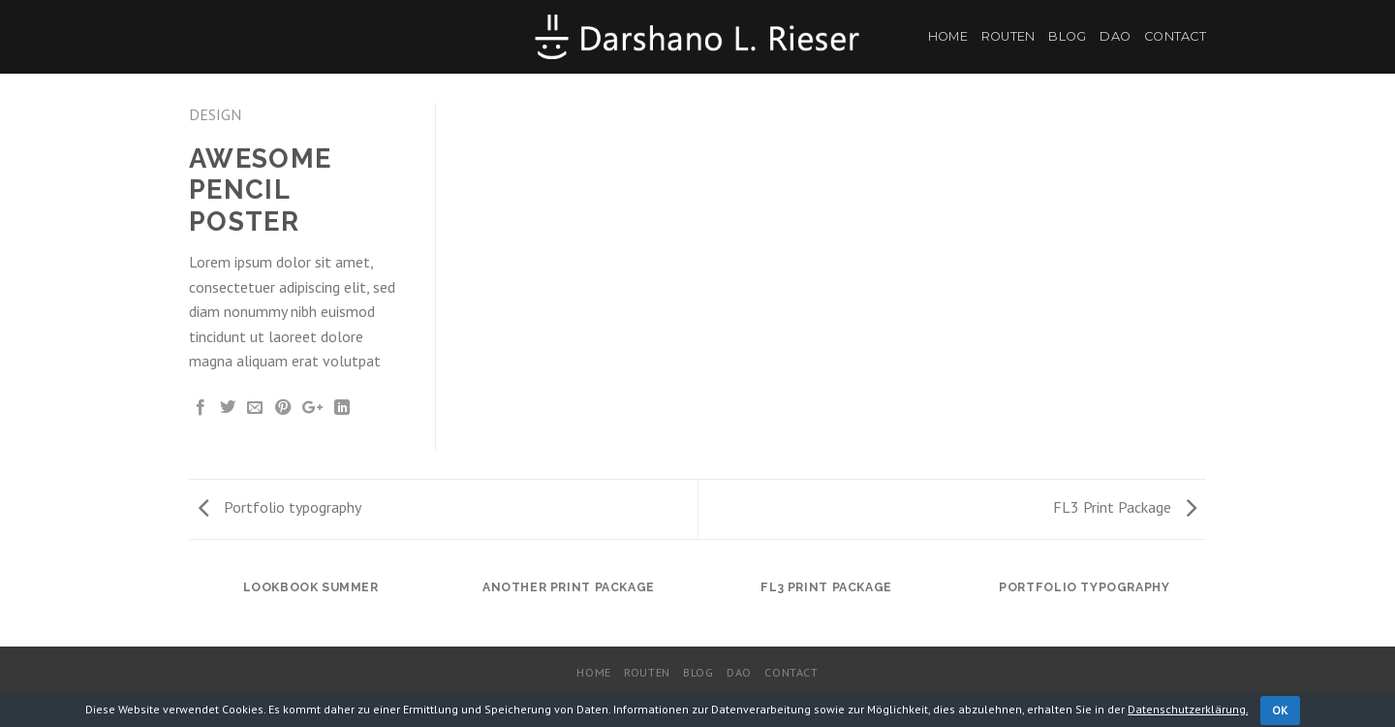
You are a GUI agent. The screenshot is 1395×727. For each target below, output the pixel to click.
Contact (1175, 36)
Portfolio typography (280, 507)
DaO (1115, 36)
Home (948, 36)
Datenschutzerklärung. (1188, 709)
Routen (1008, 36)
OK (1280, 710)
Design (215, 114)
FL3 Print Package (1124, 507)
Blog (1067, 36)
